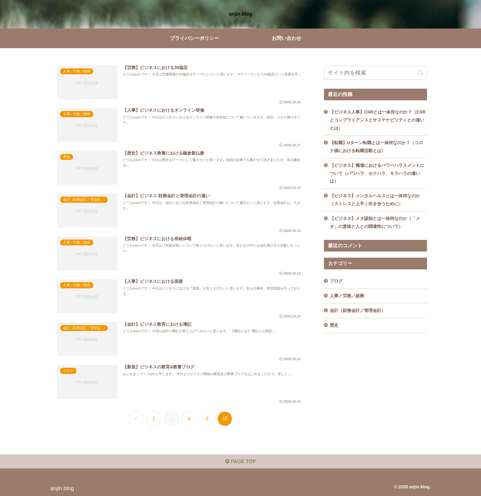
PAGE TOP (240, 461)
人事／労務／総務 (347, 295)
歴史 (334, 325)
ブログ (336, 281)
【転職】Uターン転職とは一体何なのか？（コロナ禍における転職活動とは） (376, 146)
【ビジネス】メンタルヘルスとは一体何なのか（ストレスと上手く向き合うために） (375, 199)
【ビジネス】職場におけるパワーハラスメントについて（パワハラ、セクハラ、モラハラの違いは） (377, 173)
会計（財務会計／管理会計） (358, 310)
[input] (375, 73)
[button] (420, 72)
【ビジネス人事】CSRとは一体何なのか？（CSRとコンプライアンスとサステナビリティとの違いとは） (378, 120)
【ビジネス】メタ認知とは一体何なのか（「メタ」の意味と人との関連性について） (375, 222)
